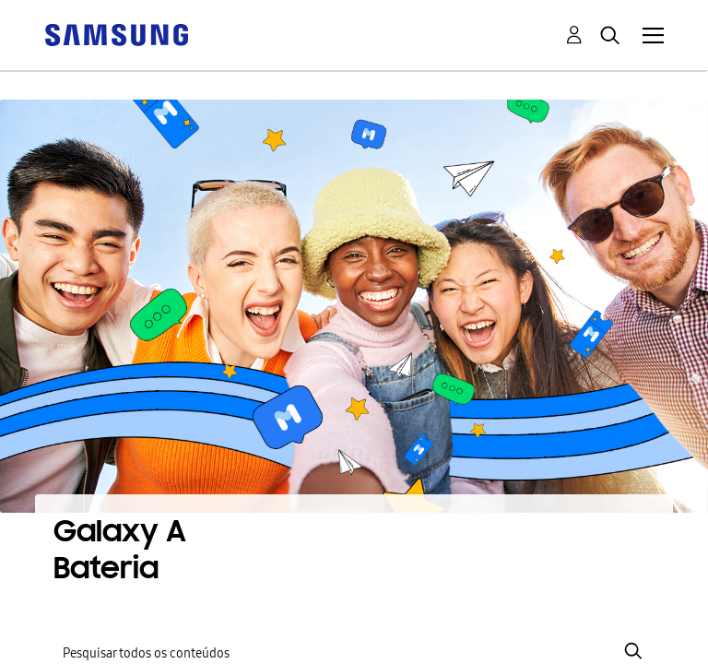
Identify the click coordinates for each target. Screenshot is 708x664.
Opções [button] (653, 436)
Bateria (105, 553)
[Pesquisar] (353, 367)
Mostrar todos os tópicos (387, 483)
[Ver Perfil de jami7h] (234, 605)
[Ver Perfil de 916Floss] (120, 580)
